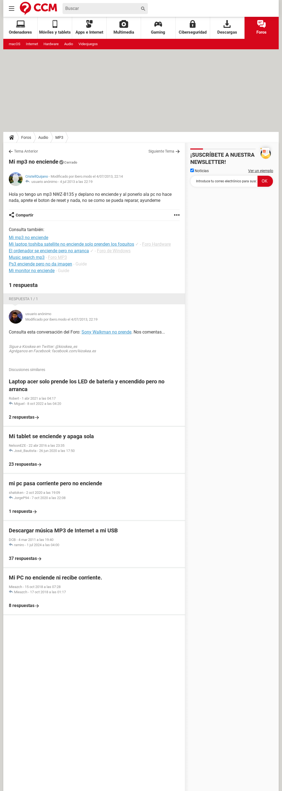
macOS (14, 44)
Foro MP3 (57, 257)
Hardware (51, 44)
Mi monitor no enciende (32, 270)
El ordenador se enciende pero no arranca (49, 250)
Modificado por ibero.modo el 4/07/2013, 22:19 (61, 319)
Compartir (24, 215)
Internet (32, 44)
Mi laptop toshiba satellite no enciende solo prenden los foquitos (71, 244)
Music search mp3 (27, 257)
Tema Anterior (26, 151)
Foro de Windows (114, 250)
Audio (68, 44)
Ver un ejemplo (260, 171)
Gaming (158, 27)
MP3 (59, 137)
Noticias (199, 171)
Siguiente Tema (161, 151)
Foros (261, 27)
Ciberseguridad (193, 27)
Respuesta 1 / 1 (23, 299)
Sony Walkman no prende (106, 332)
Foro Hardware (156, 244)
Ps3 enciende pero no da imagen (40, 264)
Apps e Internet (89, 27)
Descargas (227, 27)
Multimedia (123, 27)
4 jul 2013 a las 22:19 (76, 182)
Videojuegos (88, 44)
